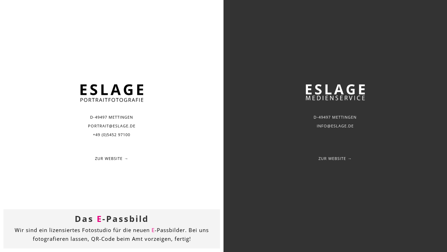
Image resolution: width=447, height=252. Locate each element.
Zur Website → (111, 158)
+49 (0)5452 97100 (111, 134)
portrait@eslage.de (111, 125)
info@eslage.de (335, 125)
